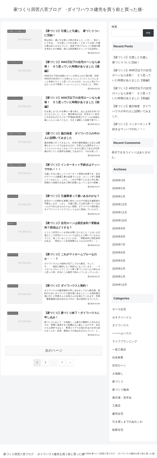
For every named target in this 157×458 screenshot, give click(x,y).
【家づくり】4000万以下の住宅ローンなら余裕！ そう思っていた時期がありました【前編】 (131, 93)
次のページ (53, 350)
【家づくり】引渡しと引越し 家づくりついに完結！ (131, 60)
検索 (114, 26)
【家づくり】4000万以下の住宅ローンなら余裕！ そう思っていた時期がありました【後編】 (131, 75)
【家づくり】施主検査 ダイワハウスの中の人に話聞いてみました (131, 111)
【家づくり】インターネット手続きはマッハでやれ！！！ (131, 127)
